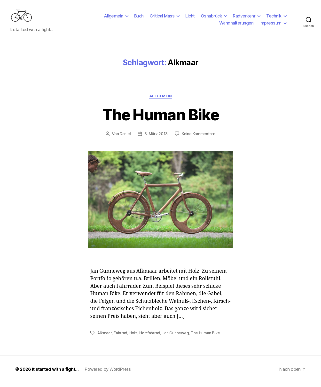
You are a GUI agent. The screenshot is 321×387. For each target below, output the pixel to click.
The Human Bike (160, 118)
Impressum (270, 25)
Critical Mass (162, 17)
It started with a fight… (55, 373)
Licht (190, 17)
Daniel (125, 137)
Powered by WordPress (108, 373)
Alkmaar (104, 337)
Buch (139, 17)
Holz (133, 337)
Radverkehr (244, 17)
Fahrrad (120, 337)
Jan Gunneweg (175, 337)
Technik (274, 17)
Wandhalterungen (236, 25)
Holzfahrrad (149, 337)
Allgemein (113, 17)
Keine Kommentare (198, 137)
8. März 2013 (156, 137)
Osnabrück (211, 17)
